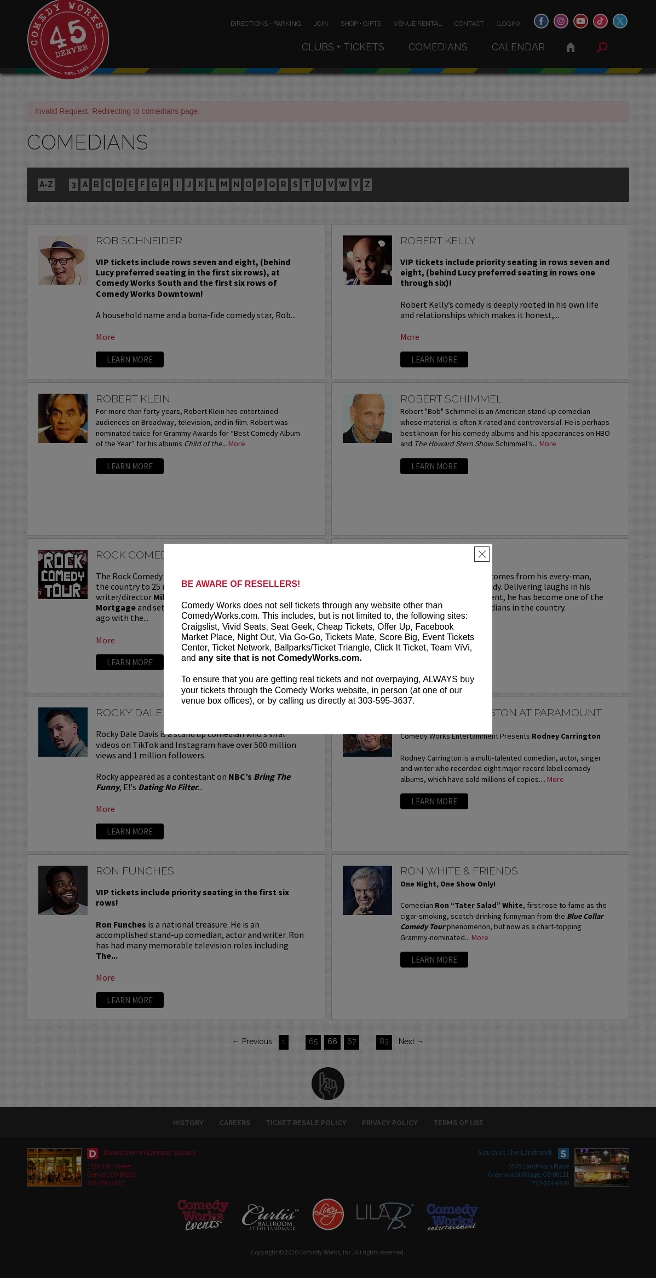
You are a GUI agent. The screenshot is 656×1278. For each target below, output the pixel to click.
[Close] (482, 554)
